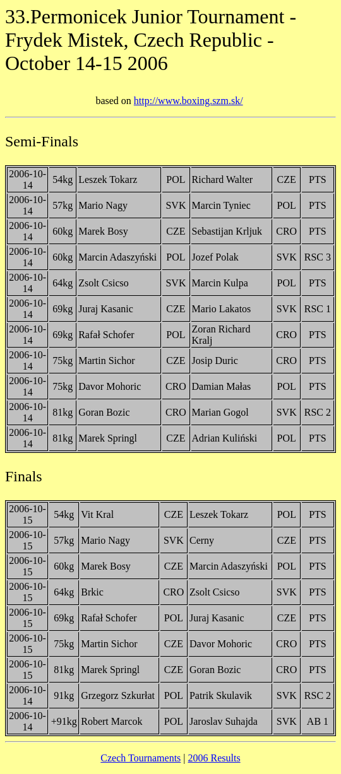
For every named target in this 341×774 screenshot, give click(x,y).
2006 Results (214, 758)
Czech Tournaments (140, 758)
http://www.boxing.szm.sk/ (188, 100)
